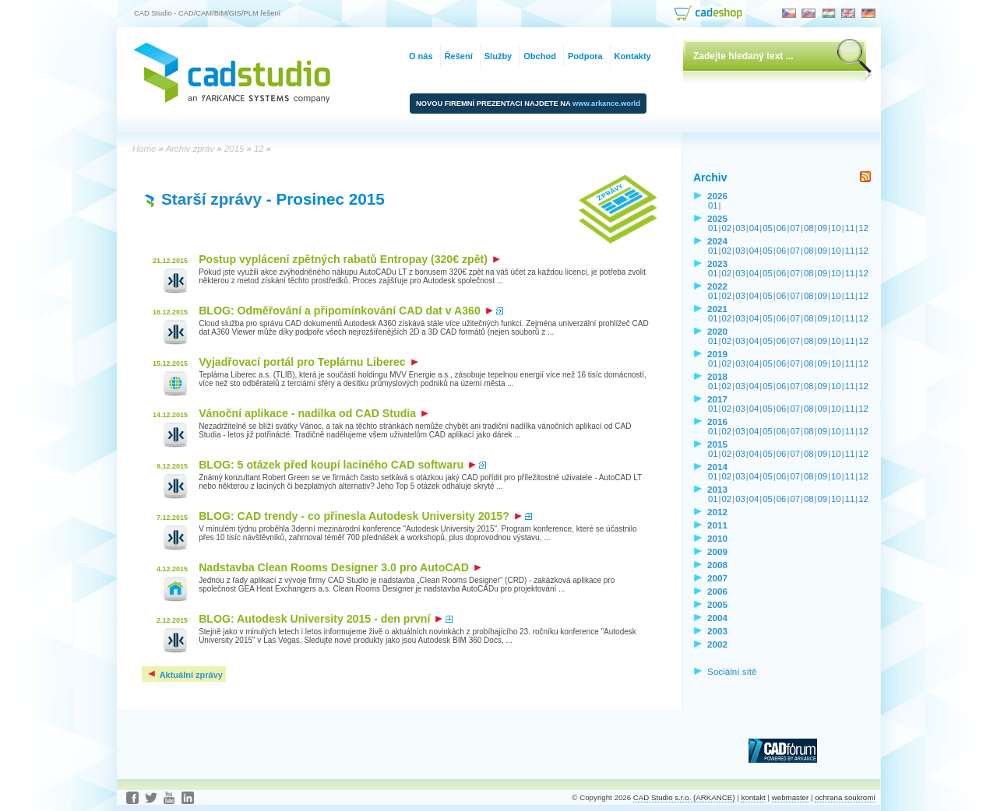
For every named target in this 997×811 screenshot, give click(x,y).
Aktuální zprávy (184, 674)
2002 (717, 644)
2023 (717, 263)
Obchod (539, 56)
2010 (717, 538)
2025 (717, 218)
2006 (717, 591)
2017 (717, 399)
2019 (717, 354)
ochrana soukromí (845, 797)
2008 (717, 565)
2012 (717, 512)
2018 (717, 376)
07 (795, 228)
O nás (421, 56)
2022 (717, 286)
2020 (717, 331)
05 (768, 228)
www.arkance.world (606, 103)
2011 (717, 525)
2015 (717, 444)
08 (809, 228)
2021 (717, 309)
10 (836, 228)
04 (754, 228)
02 (727, 228)
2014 (717, 467)
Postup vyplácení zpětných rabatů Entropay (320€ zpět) (349, 259)
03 (740, 228)
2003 (717, 631)
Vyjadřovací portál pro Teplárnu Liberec (308, 362)
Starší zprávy (211, 199)
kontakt (753, 797)
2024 (717, 241)
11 (850, 228)
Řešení (459, 56)
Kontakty (633, 56)
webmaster (790, 797)
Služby (498, 56)
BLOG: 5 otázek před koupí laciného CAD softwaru (337, 464)
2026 (717, 196)
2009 (717, 551)
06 (782, 228)
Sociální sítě (732, 671)
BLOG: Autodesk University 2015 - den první (320, 619)
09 (823, 228)
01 (713, 205)
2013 (717, 489)
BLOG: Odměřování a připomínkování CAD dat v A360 (346, 310)
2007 (717, 578)
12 (863, 228)
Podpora (585, 56)
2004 (717, 618)
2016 (717, 421)
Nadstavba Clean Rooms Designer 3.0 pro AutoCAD (340, 567)
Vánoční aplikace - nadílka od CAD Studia (313, 413)
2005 (717, 604)
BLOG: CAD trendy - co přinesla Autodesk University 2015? (360, 516)
